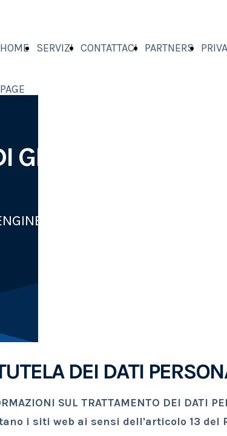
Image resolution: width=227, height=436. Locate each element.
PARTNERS (169, 47)
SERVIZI (54, 47)
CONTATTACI (109, 47)
